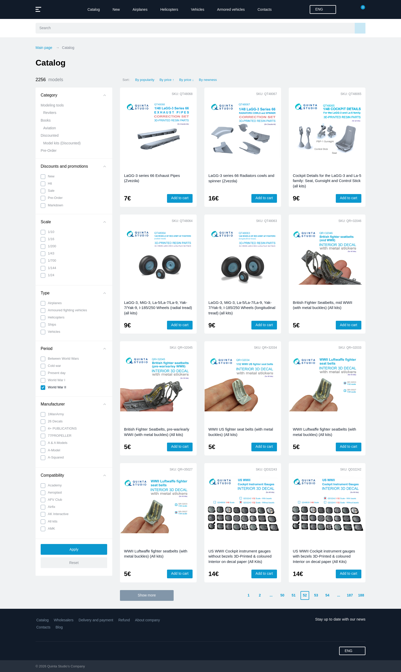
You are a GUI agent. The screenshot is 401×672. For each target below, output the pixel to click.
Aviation (49, 128)
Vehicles (197, 9)
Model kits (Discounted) (62, 143)
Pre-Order (49, 150)
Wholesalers (63, 620)
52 (305, 595)
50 (282, 595)
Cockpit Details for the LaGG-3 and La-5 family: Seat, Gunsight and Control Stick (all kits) (327, 180)
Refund (124, 620)
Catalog (93, 9)
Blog (59, 627)
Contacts (265, 9)
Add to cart (179, 198)
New (116, 9)
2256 (49, 79)
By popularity (144, 80)
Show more (147, 595)
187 (350, 595)
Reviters (49, 113)
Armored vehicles (231, 9)
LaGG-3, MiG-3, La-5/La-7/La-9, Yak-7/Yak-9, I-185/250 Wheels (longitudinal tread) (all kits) (241, 307)
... (271, 595)
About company (147, 620)
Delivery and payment (96, 620)
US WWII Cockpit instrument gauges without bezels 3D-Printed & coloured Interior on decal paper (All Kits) (240, 556)
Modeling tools (52, 105)
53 (316, 595)
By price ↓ (186, 80)
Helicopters (169, 9)
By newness (208, 80)
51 (294, 595)
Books (46, 120)
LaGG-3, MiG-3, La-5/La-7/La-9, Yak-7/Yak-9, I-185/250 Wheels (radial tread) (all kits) (158, 307)
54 (327, 595)
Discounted (50, 135)
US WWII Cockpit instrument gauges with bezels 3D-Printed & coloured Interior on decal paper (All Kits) (324, 556)
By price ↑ (167, 80)
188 (361, 595)
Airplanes (139, 9)
